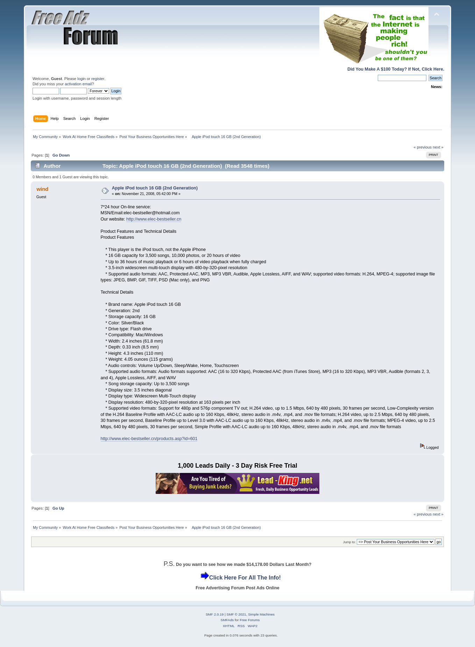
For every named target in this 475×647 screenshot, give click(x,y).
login (81, 79)
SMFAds (227, 620)
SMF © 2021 (236, 614)
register (97, 79)
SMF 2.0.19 (215, 614)
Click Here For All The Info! (245, 578)
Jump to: (349, 542)
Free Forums (250, 620)
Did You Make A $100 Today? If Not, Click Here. (395, 69)
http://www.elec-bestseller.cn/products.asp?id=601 (149, 438)
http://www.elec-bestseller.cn (153, 219)
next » (438, 147)
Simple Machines (261, 614)
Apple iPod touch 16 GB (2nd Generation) (155, 188)
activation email (78, 84)
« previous (422, 147)
